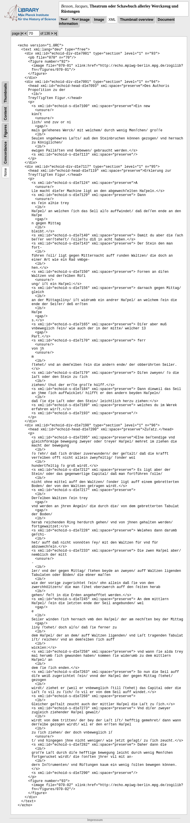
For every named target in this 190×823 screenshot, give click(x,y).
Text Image (81, 20)
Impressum (95, 820)
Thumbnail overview (136, 20)
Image (99, 20)
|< (22, 33)
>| (55, 33)
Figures (5, 131)
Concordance (5, 153)
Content (5, 113)
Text (64, 20)
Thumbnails (5, 93)
